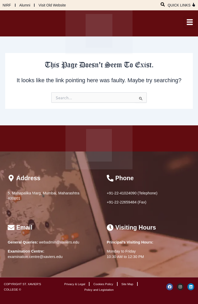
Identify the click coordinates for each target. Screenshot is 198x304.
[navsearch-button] (163, 4)
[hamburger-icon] (189, 22)
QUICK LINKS (179, 5)
